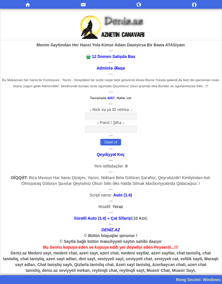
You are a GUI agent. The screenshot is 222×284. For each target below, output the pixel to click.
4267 (111, 98)
